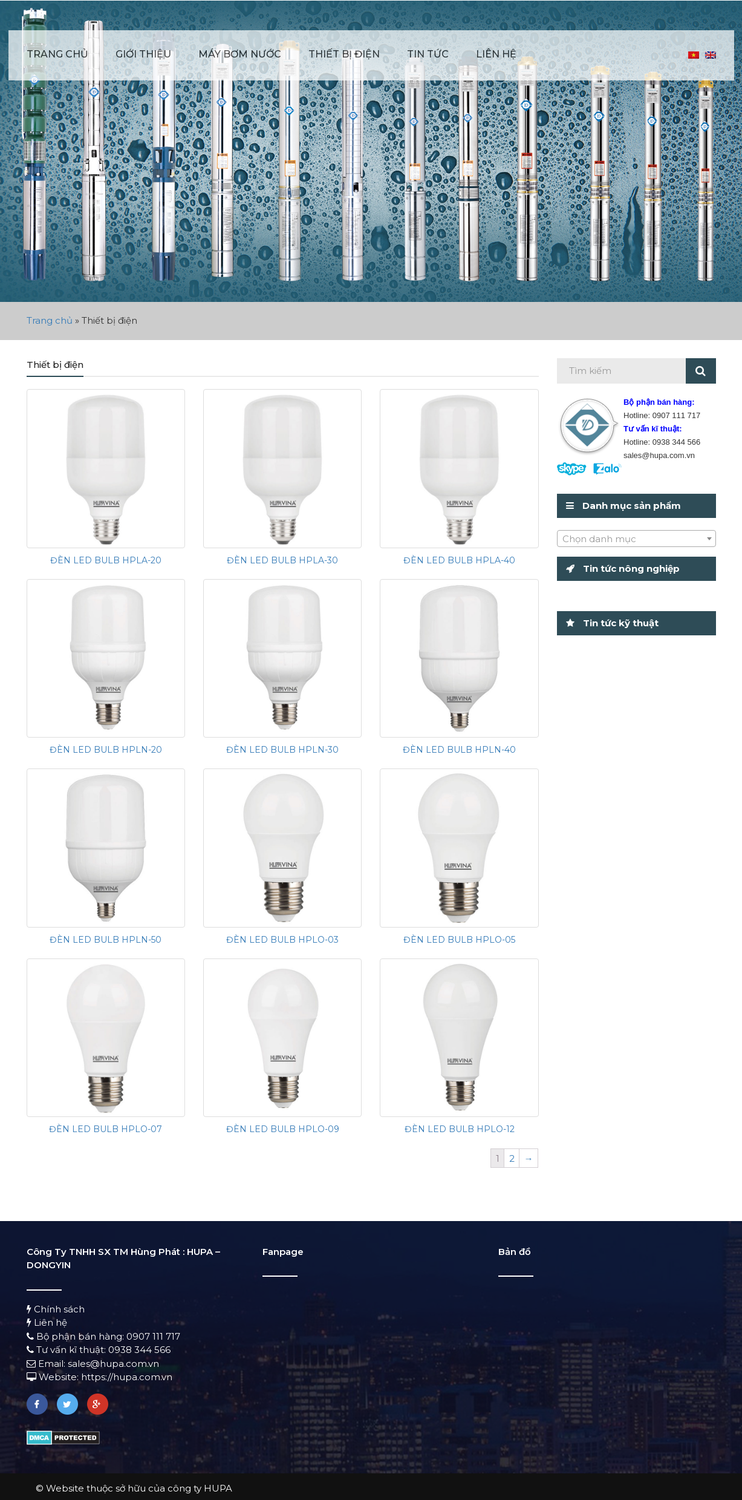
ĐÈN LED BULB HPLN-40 (459, 749)
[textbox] (636, 539)
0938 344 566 (139, 1349)
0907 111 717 (153, 1336)
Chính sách (56, 1309)
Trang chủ (57, 54)
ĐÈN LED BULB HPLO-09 (282, 1129)
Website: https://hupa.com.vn (99, 1377)
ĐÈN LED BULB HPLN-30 (282, 749)
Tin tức (428, 54)
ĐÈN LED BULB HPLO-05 (459, 939)
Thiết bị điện (344, 54)
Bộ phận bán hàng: (76, 1336)
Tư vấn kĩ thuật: (67, 1349)
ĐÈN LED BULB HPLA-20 (105, 560)
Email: (47, 1363)
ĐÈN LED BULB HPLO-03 (282, 939)
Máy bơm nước (239, 54)
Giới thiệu (143, 54)
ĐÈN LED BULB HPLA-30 (282, 560)
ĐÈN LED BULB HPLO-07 (105, 1129)
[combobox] (636, 538)
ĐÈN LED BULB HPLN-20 (106, 749)
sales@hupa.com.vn (113, 1363)
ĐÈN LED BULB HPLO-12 (460, 1129)
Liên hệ (496, 54)
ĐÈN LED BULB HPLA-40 (459, 560)
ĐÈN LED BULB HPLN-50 (105, 939)
